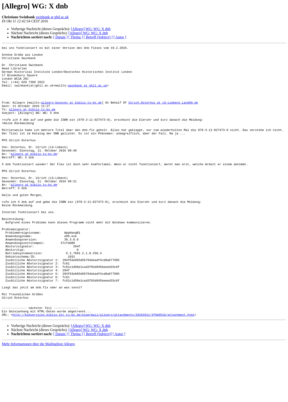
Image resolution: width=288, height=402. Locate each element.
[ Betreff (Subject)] (98, 388)
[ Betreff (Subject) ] (98, 37)
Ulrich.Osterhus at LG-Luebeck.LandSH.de (163, 114)
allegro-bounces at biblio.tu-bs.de (71, 114)
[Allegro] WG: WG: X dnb (91, 29)
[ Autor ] (120, 37)
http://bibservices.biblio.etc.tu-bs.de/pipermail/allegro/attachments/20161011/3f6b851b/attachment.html (104, 369)
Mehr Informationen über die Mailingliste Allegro (38, 398)
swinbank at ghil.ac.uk (52, 17)
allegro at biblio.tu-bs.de (32, 122)
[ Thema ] (76, 37)
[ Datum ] (60, 37)
